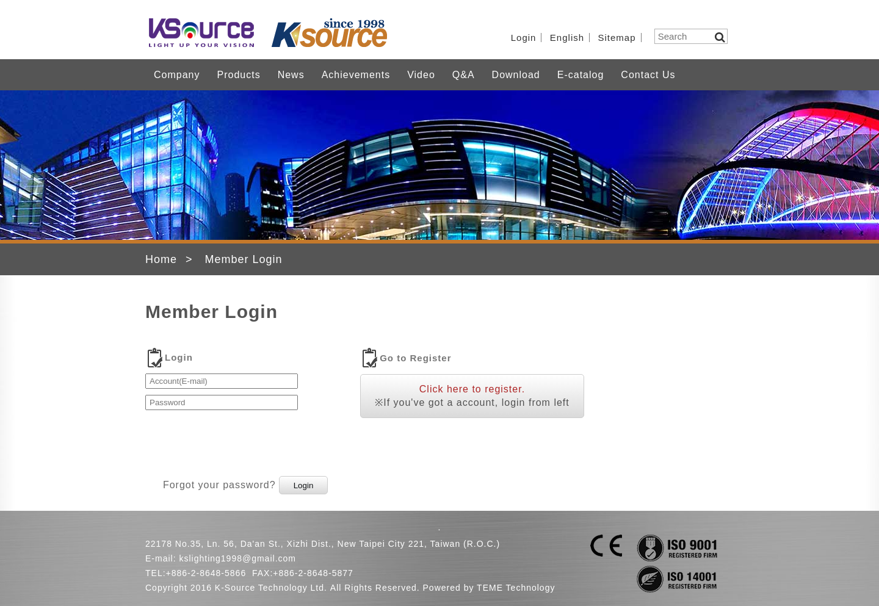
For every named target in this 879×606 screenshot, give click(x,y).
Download (516, 75)
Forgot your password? (219, 485)
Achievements (356, 75)
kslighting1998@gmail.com (237, 558)
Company (177, 75)
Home (161, 259)
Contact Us (648, 75)
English (567, 37)
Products (238, 75)
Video (421, 75)
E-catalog (580, 75)
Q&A (463, 75)
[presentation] (238, 440)
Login (524, 37)
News (291, 75)
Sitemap (617, 37)
